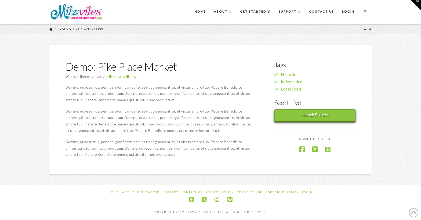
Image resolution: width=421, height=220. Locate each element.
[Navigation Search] (365, 12)
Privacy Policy (220, 192)
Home (113, 192)
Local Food (291, 88)
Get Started (148, 192)
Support (170, 192)
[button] (416, 5)
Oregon (117, 77)
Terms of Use (249, 192)
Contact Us (192, 192)
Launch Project (315, 114)
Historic (288, 74)
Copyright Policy (282, 192)
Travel (133, 77)
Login (307, 192)
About (128, 192)
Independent (292, 81)
